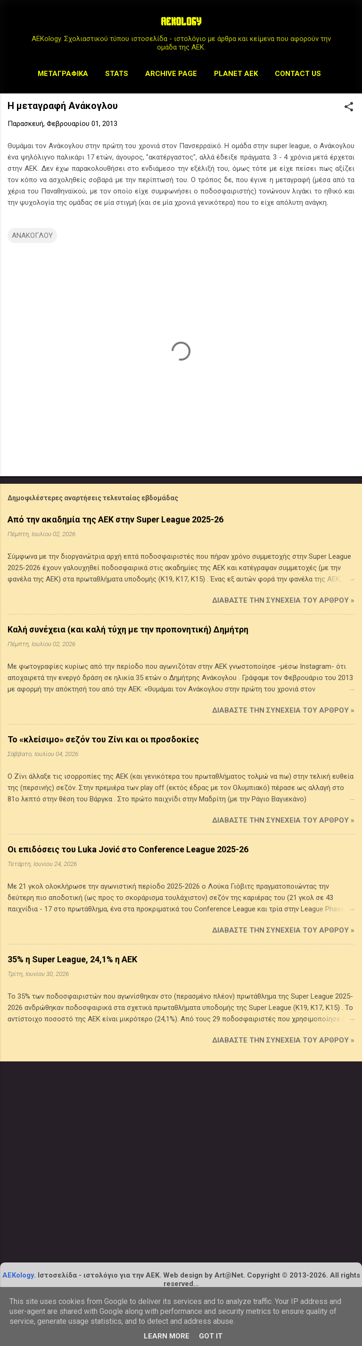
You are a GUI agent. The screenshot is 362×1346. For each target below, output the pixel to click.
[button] (348, 107)
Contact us (298, 73)
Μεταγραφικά (63, 73)
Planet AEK (236, 73)
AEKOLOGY (181, 22)
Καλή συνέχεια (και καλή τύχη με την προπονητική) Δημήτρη (128, 629)
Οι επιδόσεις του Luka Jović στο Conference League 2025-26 (128, 849)
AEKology (18, 1275)
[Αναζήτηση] (348, 25)
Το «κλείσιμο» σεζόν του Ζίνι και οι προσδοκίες (103, 739)
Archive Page (171, 73)
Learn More (166, 1336)
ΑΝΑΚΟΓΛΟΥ (32, 235)
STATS (116, 73)
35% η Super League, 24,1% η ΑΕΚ (72, 959)
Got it (210, 1336)
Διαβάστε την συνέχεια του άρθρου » (283, 600)
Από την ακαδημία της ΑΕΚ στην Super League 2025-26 (115, 519)
